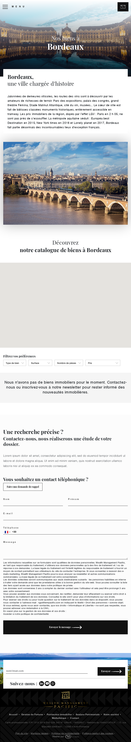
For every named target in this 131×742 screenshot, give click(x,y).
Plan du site (21, 733)
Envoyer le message (67, 627)
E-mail (10, 514)
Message (12, 542)
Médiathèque (59, 718)
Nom (8, 499)
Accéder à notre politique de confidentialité (28, 613)
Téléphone (13, 528)
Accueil (13, 715)
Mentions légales (39, 733)
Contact (74, 718)
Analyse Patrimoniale (88, 715)
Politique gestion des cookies (97, 733)
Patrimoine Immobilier (59, 715)
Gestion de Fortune (32, 715)
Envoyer (111, 671)
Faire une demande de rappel (21, 486)
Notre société (111, 715)
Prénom (76, 499)
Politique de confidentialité (65, 733)
